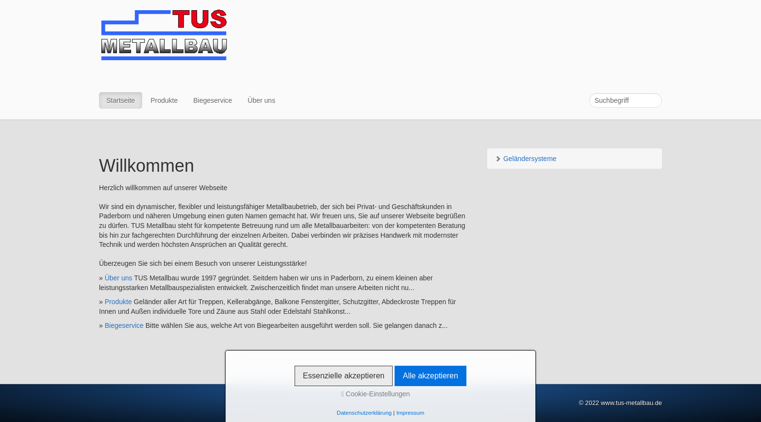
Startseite (120, 100)
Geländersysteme (526, 158)
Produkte (164, 100)
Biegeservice (212, 100)
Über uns (261, 100)
